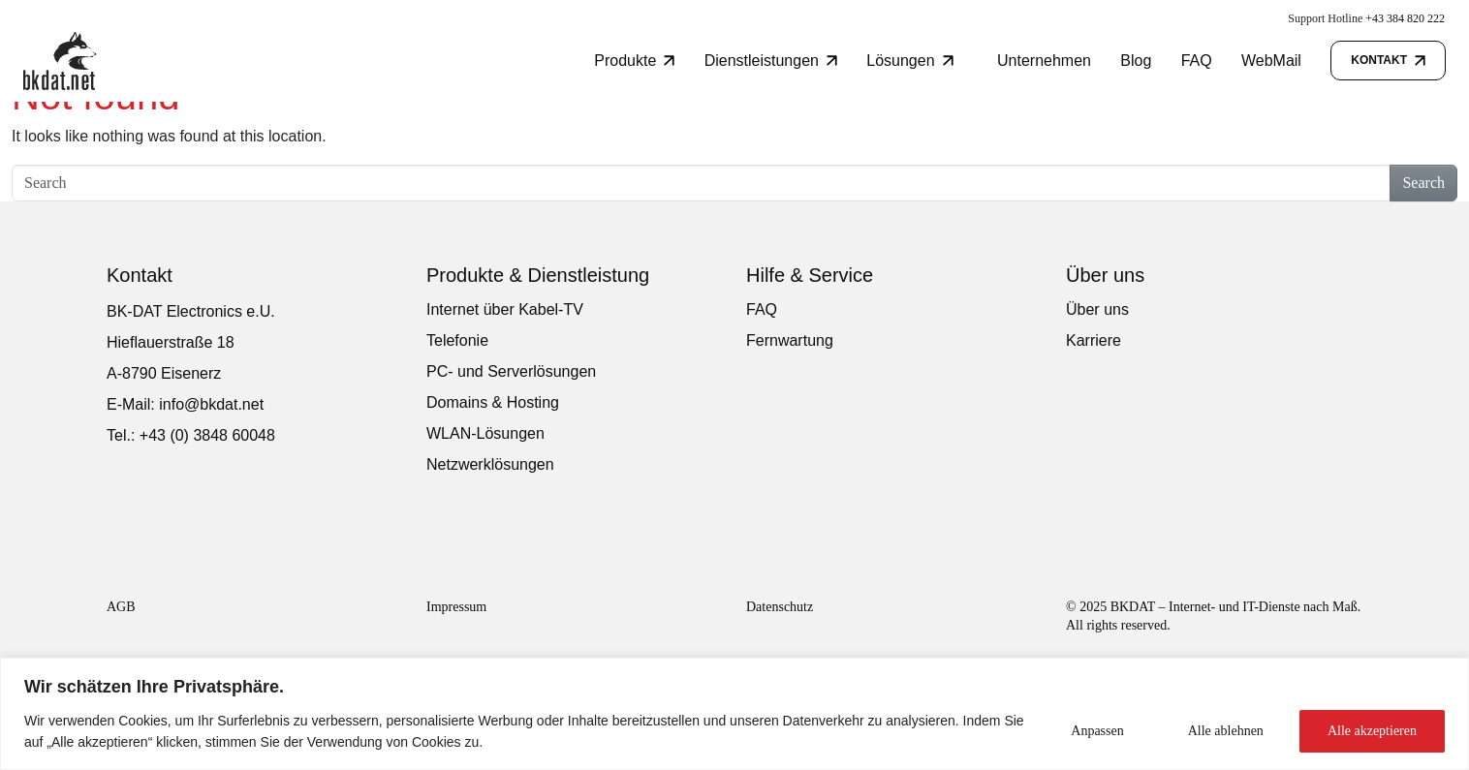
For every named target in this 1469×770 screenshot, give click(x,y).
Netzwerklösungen (490, 464)
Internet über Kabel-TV (504, 309)
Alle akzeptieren (1372, 731)
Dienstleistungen (770, 60)
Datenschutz (779, 607)
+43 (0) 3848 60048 (207, 435)
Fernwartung (789, 340)
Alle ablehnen (1226, 731)
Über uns (1097, 309)
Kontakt (1388, 60)
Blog (1135, 60)
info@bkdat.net (211, 404)
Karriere (1093, 340)
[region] (734, 714)
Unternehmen (1044, 60)
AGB (121, 607)
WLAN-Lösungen (485, 433)
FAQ (1196, 60)
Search (1423, 182)
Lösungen (909, 60)
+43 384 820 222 (1405, 18)
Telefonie (457, 340)
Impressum (456, 607)
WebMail (1271, 60)
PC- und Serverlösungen (511, 371)
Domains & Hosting (492, 402)
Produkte (634, 60)
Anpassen (1097, 731)
